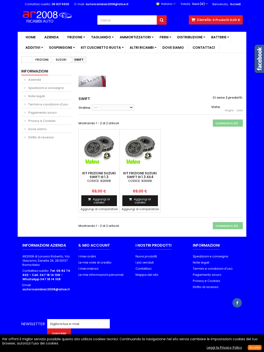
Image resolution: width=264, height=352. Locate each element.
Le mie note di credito (94, 262)
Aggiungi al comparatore (99, 209)
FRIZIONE (74, 37)
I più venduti (145, 262)
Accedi (235, 4)
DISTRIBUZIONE (189, 37)
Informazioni (34, 71)
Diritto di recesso (41, 137)
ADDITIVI (32, 47)
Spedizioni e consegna (46, 88)
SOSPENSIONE (60, 47)
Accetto (254, 347)
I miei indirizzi (88, 268)
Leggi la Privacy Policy (224, 347)
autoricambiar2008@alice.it (46, 289)
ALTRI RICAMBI (142, 47)
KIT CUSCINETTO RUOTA (101, 47)
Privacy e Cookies (42, 121)
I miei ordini (87, 256)
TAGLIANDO (101, 37)
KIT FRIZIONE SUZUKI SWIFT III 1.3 (99, 175)
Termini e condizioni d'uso (48, 104)
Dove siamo (173, 47)
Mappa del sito (147, 274)
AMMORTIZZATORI (135, 37)
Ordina (84, 107)
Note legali (36, 96)
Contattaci (204, 47)
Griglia (229, 107)
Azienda (51, 37)
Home (31, 37)
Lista (239, 107)
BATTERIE (218, 37)
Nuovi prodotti (146, 256)
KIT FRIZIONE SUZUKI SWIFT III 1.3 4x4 (140, 175)
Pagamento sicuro (42, 112)
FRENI (164, 37)
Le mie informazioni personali (101, 274)
